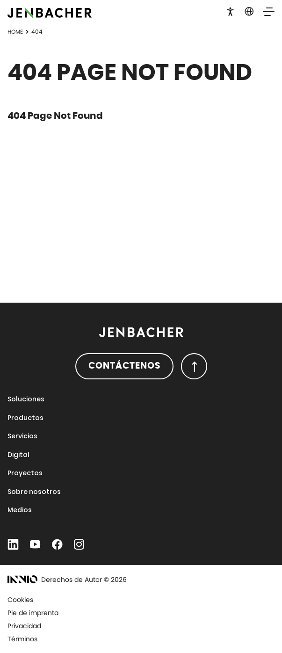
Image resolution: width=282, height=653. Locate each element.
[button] (230, 10)
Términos (22, 639)
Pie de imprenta (32, 612)
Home (15, 32)
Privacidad (24, 626)
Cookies (20, 599)
